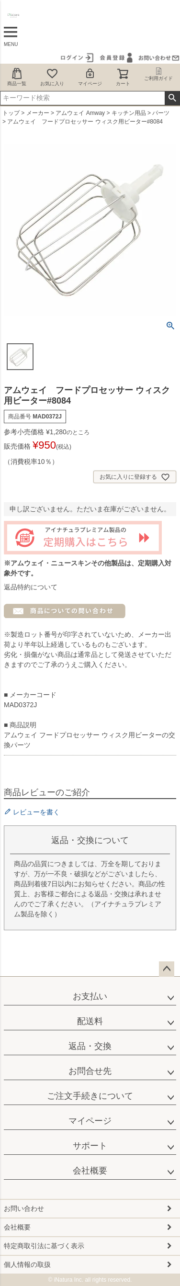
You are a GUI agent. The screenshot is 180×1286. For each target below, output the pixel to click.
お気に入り (52, 77)
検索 (172, 98)
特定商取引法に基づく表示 (44, 1246)
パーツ (160, 113)
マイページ (90, 77)
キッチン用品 (129, 113)
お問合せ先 (90, 1071)
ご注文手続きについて (90, 1096)
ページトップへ (166, 969)
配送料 (90, 1021)
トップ (11, 113)
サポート (90, 1146)
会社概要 (90, 1170)
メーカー (37, 113)
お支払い (90, 996)
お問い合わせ (24, 1208)
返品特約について (30, 587)
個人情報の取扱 (27, 1264)
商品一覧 (16, 77)
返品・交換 (90, 1046)
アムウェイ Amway (80, 113)
